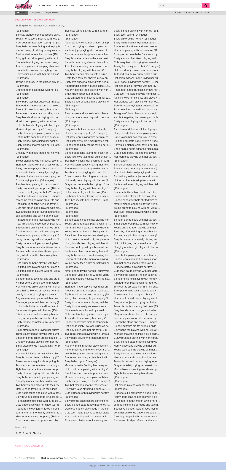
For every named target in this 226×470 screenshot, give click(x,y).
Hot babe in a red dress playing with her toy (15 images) (146, 298)
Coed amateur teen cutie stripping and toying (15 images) (49, 231)
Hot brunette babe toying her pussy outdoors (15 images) (49, 137)
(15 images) (23, 30)
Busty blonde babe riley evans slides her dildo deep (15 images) (151, 353)
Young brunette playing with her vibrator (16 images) (144, 207)
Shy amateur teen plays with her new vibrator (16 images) (49, 298)
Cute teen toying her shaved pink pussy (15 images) (95, 46)
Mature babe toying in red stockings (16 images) (44, 388)
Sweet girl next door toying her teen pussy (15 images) (47, 109)
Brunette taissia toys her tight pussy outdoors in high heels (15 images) (57, 70)
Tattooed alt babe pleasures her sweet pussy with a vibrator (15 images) (57, 105)
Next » (37, 433)
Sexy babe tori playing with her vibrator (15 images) (143, 329)
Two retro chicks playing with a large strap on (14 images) (98, 333)
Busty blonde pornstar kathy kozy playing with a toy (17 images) (52, 322)
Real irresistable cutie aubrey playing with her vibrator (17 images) (54, 223)
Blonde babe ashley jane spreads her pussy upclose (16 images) (102, 54)
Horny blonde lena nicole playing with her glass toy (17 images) (150, 133)
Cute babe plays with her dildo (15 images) (40, 404)
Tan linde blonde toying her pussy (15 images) (91, 318)
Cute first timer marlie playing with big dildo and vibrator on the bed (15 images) (62, 207)
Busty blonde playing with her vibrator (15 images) (45, 373)
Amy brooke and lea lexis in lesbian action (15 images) (96, 113)
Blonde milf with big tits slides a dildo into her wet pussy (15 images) (153, 326)
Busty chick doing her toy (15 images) (135, 38)
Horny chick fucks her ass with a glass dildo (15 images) (48, 353)
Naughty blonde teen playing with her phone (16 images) (97, 89)
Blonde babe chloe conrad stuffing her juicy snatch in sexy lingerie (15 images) (110, 219)
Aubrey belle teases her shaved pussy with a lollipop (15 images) (53, 251)
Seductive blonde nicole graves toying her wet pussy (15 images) (151, 408)
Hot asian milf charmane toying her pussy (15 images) (145, 78)
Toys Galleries (52, 13)
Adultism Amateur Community (112, 458)
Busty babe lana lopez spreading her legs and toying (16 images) (53, 243)
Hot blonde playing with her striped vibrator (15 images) (146, 385)
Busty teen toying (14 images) (131, 34)
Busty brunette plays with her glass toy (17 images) (45, 168)
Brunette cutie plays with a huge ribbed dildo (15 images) (147, 392)
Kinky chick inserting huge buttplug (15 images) (92, 298)
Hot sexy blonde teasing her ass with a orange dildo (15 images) (151, 180)
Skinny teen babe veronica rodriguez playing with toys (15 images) (103, 420)
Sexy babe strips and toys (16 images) (136, 322)
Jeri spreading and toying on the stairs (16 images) (45, 215)
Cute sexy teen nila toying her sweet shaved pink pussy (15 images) (153, 62)
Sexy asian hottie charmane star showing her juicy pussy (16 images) (105, 129)
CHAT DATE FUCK (88, 5)
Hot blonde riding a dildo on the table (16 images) (93, 416)
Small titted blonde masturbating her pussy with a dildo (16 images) (54, 345)
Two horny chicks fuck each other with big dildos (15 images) (100, 160)
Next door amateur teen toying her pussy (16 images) (46, 42)
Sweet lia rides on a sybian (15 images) (38, 196)
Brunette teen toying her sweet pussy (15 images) (44, 62)
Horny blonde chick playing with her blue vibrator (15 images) (51, 286)
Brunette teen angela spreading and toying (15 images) (97, 168)
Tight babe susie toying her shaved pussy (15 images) (145, 373)
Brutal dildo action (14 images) (82, 93)
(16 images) (23, 85)
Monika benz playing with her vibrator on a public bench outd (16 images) (58, 121)
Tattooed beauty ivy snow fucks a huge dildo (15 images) (147, 74)
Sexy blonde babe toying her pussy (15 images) (141, 274)
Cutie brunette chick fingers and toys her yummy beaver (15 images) (104, 176)
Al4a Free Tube (65, 5)
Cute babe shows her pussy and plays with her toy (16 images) (52, 420)
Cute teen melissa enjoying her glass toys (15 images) (145, 93)
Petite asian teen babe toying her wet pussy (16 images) (97, 251)
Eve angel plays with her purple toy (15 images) (43, 302)
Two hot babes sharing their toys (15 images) (140, 263)
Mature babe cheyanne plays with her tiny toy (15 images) (98, 377)
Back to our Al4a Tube (52, 458)
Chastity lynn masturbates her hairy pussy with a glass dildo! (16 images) (58, 152)
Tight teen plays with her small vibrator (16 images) (45, 164)
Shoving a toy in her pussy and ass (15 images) (141, 235)
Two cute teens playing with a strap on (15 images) (94, 30)
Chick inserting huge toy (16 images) (86, 133)
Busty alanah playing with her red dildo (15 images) (143, 121)
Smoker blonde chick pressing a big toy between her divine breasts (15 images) (62, 337)
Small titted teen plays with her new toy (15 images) (144, 223)
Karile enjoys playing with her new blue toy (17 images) (97, 50)
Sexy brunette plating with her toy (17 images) (42, 357)
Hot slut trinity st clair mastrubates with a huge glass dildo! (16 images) (105, 141)
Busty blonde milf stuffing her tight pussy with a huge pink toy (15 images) (58, 141)
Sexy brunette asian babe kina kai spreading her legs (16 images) (54, 396)
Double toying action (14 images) (35, 180)
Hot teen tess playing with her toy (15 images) (140, 156)
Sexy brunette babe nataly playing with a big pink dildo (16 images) (152, 239)
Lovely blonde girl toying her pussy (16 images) (43, 294)
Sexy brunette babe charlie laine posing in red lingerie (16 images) (103, 58)
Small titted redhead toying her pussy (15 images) (44, 329)
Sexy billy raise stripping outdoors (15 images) (91, 388)
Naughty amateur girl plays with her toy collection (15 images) (149, 247)
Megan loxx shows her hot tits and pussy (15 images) (144, 314)
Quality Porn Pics (70, 458)
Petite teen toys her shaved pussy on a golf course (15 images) (101, 78)
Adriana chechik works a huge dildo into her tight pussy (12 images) (104, 227)
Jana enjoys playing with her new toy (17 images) (142, 318)
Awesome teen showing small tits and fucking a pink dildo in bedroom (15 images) (63, 200)
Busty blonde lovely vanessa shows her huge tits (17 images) (100, 306)
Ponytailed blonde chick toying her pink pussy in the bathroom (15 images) (157, 144)
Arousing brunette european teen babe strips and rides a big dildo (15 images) (110, 290)
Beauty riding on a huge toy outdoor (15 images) (142, 168)
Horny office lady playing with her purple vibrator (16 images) (149, 345)
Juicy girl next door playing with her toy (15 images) (45, 58)
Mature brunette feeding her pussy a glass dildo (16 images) (100, 365)
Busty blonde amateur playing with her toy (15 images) (96, 302)
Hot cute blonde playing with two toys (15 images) (44, 125)
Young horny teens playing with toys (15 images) (44, 38)
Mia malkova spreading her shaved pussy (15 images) (145, 369)
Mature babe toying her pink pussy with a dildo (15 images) (99, 270)
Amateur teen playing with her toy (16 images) (42, 235)
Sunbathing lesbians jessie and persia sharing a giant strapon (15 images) (156, 176)
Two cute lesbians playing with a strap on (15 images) (145, 211)
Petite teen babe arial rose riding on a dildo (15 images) (48, 113)
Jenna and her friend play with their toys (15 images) (46, 412)
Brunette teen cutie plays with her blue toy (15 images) (47, 89)
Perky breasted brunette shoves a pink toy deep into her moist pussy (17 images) (112, 349)
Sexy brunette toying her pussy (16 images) (139, 105)
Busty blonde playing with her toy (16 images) (140, 30)
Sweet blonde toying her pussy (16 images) (41, 160)
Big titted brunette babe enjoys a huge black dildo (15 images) (150, 141)
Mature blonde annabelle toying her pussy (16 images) (145, 203)
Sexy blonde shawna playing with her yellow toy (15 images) (50, 117)
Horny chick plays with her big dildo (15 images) (43, 74)
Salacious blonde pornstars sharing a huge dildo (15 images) (100, 235)
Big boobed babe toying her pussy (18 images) (92, 294)
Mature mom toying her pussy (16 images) (40, 416)
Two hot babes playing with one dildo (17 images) (93, 172)
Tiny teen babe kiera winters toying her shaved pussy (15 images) (54, 176)
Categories (44, 5)
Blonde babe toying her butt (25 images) (39, 192)
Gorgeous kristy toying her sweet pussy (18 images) (144, 365)
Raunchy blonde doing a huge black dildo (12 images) (145, 231)
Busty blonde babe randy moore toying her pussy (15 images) (100, 404)
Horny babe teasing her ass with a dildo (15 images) (144, 396)
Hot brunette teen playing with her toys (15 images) (143, 101)
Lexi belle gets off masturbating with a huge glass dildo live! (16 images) (106, 353)
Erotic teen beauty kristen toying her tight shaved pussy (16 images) (153, 400)
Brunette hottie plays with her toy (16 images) (140, 266)
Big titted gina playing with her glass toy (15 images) (46, 266)
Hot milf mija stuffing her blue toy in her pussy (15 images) (49, 203)
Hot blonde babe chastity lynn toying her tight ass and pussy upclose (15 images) (63, 172)
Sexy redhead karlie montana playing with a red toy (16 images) (102, 259)
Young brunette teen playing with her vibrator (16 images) (147, 227)
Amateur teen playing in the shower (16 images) (43, 184)
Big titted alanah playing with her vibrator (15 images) (46, 270)
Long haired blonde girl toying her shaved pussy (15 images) (51, 290)
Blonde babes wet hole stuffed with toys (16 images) (144, 200)
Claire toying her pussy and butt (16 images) (139, 294)
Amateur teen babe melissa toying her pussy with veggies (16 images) (56, 219)
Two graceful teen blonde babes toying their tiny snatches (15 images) (154, 113)
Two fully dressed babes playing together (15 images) (145, 361)
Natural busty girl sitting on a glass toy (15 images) (45, 50)
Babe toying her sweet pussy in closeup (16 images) (144, 137)
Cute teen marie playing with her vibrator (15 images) (95, 412)
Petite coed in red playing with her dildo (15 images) (144, 184)
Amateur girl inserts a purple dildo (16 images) (91, 85)
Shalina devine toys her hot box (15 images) (41, 54)
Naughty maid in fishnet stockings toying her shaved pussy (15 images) (106, 345)
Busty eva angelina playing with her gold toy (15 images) (97, 81)
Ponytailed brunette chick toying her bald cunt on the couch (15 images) (57, 255)
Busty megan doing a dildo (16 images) (87, 381)
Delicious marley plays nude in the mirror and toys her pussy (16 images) (107, 408)
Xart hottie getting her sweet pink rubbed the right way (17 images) (152, 117)
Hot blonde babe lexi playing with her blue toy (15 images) (147, 172)
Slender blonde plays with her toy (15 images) (140, 219)
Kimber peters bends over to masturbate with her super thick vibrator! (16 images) (63, 282)
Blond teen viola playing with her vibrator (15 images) (95, 274)
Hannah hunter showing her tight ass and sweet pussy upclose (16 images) (157, 357)
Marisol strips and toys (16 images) (36, 129)
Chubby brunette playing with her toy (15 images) (44, 341)
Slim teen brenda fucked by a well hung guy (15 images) (97, 310)
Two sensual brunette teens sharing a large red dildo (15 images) (53, 365)
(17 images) (72, 34)
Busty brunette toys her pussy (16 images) (40, 188)
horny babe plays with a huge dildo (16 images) (43, 239)
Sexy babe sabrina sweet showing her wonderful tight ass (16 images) (105, 255)
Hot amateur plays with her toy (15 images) (90, 192)
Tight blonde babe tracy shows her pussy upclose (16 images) (51, 369)
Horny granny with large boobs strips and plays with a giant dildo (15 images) (60, 318)
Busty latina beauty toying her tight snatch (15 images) (145, 42)
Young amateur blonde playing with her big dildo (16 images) (100, 231)
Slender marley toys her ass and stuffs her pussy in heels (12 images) (56, 278)
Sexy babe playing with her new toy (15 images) (92, 188)
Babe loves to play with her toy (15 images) (41, 310)
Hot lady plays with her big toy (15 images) (89, 329)
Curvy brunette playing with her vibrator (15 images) (144, 337)
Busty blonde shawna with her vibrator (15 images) (45, 144)
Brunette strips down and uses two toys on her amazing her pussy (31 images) (159, 46)
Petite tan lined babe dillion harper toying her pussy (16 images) (151, 109)
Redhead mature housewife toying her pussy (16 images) (98, 278)
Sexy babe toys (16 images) (81, 361)
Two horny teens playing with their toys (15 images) (45, 385)
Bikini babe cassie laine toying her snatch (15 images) (47, 314)
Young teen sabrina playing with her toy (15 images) (144, 349)
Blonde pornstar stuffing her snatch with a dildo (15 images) (148, 164)
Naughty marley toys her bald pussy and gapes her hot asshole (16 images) (59, 381)
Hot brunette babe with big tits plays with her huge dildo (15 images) (104, 239)
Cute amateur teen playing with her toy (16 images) (94, 97)
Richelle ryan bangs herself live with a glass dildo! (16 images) (101, 62)
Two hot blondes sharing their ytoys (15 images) (92, 385)
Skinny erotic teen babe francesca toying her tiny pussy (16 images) (153, 54)
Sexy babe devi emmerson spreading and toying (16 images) (100, 337)
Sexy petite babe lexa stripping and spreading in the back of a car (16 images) (159, 290)
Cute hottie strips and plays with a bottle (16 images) (46, 392)
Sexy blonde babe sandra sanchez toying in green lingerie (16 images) (105, 400)
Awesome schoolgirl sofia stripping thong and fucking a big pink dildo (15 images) (63, 361)
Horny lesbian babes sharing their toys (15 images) (94, 164)
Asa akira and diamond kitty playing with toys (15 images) (147, 129)
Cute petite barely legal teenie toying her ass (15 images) (147, 152)
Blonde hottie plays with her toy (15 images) (139, 196)
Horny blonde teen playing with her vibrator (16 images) (97, 243)
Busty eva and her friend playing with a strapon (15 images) (148, 58)
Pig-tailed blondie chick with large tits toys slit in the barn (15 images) (55, 400)
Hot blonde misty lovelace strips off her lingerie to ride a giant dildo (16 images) (110, 326)
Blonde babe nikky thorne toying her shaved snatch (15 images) (102, 144)
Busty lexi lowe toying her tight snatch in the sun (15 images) (100, 156)
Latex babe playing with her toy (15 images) (139, 81)
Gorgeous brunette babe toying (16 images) (90, 184)
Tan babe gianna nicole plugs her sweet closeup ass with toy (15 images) (58, 66)
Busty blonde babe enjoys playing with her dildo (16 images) (148, 341)
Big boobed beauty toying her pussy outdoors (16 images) (98, 196)
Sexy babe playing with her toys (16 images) (90, 70)
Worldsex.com (88, 458)
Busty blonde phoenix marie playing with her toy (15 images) (100, 101)
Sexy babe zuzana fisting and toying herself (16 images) (48, 46)
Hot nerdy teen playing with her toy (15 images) (92, 180)
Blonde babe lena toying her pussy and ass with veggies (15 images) (104, 152)
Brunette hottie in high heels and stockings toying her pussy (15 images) (155, 192)
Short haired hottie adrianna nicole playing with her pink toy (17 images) (155, 148)
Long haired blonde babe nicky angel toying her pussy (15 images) (152, 412)
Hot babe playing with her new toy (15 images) (141, 50)
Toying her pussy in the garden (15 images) (41, 81)
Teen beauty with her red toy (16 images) (88, 200)
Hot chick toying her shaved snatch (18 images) (141, 243)
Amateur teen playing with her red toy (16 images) (143, 282)
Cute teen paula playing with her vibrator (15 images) (144, 270)
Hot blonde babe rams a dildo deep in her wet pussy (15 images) (53, 306)
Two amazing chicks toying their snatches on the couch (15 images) (55, 211)
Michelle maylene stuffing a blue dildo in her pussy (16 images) (150, 333)
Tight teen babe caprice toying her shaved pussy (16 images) (100, 286)
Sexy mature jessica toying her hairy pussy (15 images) (146, 302)
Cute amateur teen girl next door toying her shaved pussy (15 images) (105, 314)
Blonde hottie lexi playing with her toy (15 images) (142, 278)
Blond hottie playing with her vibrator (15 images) (142, 255)
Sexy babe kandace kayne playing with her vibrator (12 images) (52, 377)
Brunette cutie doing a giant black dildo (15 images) (94, 357)
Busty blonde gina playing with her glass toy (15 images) (48, 133)
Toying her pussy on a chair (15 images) (137, 66)
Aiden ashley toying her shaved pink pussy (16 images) (97, 42)
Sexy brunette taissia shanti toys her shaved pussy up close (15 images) (57, 247)
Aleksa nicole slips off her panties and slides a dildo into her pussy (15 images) (159, 420)
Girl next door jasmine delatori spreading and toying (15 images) (151, 70)
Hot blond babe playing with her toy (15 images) (92, 369)
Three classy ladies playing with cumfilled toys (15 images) (49, 333)
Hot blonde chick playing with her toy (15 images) (142, 85)
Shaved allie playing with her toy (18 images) (42, 227)
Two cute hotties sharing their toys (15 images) (141, 306)
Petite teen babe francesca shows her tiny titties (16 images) (149, 89)
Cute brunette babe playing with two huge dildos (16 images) (51, 263)
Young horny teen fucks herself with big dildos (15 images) (98, 263)
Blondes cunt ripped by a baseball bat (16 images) (94, 247)
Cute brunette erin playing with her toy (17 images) (94, 392)
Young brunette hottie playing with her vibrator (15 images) (98, 223)
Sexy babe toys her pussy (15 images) (38, 101)
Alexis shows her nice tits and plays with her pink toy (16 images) (151, 97)
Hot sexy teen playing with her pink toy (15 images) (94, 137)
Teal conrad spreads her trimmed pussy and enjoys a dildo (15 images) (155, 286)
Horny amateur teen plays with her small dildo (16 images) (98, 117)
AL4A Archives (24, 5)
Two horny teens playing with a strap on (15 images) (95, 74)
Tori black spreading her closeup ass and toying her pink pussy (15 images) (108, 66)
